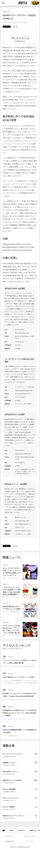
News (11, 830)
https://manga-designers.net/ (24, 390)
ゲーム (20, 22)
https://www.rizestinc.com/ (23, 453)
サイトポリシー (9, 836)
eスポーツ (26, 22)
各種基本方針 (10, 841)
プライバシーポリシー (30, 836)
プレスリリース (13, 22)
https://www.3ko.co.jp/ (22, 333)
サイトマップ (30, 841)
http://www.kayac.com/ (22, 520)
